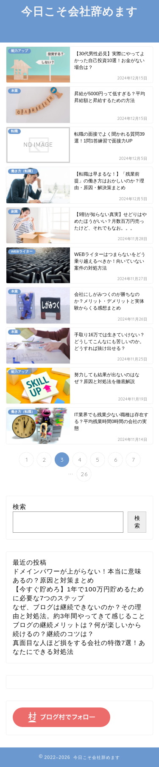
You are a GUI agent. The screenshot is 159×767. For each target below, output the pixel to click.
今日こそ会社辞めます (79, 11)
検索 (19, 506)
